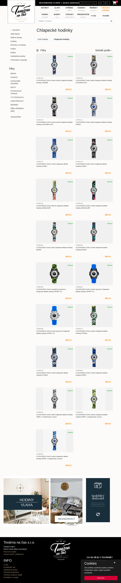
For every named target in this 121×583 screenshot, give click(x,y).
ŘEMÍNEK (14, 105)
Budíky (13, 52)
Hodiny (13, 49)
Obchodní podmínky (11, 572)
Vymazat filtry (16, 117)
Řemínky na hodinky (18, 45)
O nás (6, 565)
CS (107, 3)
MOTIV (13, 87)
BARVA (13, 73)
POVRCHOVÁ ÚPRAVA (16, 92)
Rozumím (101, 578)
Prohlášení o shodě (11, 577)
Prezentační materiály (19, 60)
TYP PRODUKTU (17, 97)
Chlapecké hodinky (61, 39)
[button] (41, 50)
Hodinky (14, 41)
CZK (101, 3)
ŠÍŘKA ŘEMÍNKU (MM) (17, 110)
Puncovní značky (10, 552)
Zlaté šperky (15, 34)
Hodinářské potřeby (18, 56)
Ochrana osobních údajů (13, 575)
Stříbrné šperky (16, 37)
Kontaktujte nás (9, 567)
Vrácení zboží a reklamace (14, 554)
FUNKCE (14, 77)
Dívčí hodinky (43, 39)
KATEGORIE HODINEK (15, 82)
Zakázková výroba (10, 570)
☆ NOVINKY (15, 30)
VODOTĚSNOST (17, 101)
